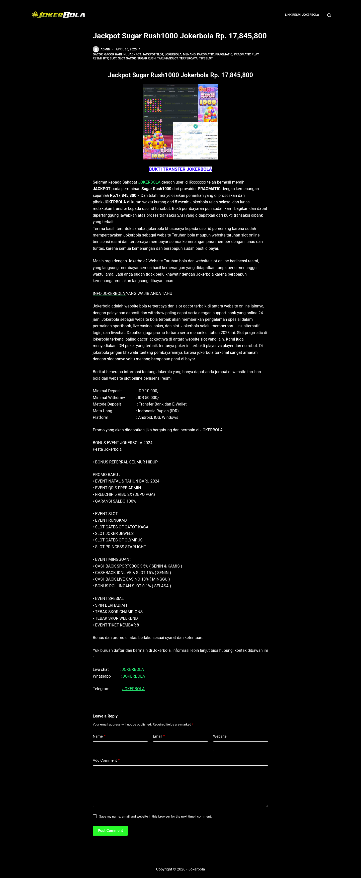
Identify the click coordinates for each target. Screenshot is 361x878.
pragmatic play (246, 54)
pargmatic (205, 54)
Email (159, 736)
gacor (98, 54)
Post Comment (110, 830)
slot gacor (127, 58)
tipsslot (206, 58)
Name (99, 736)
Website (220, 736)
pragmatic (223, 54)
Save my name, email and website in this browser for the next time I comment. (155, 816)
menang (189, 54)
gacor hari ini (115, 54)
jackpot (134, 54)
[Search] (329, 15)
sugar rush (146, 58)
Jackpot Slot (152, 54)
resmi (97, 58)
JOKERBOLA (149, 182)
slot (113, 58)
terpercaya (188, 58)
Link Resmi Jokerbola (302, 15)
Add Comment (106, 760)
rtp (105, 58)
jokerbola (173, 54)
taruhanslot (167, 58)
